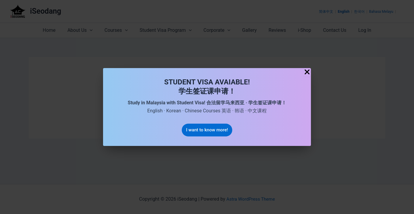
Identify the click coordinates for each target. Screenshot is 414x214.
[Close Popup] (307, 72)
